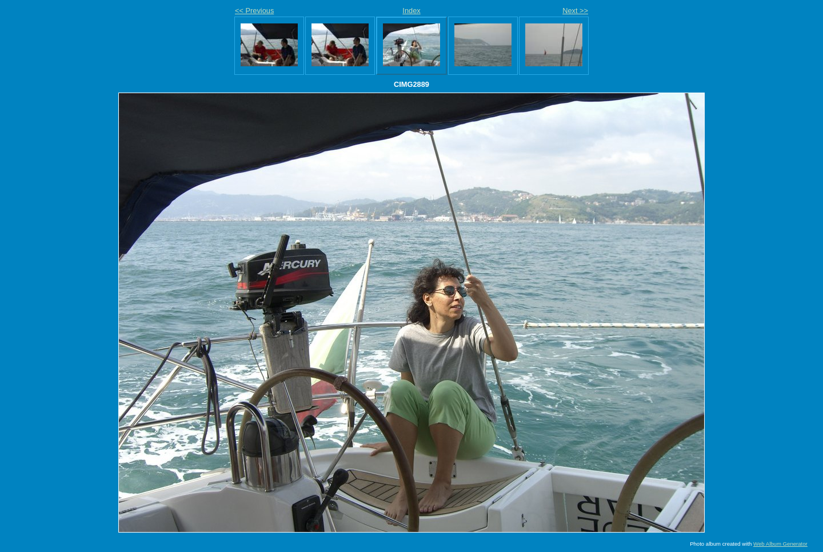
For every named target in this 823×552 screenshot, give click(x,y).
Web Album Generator (780, 544)
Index (411, 10)
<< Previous (254, 10)
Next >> (575, 10)
